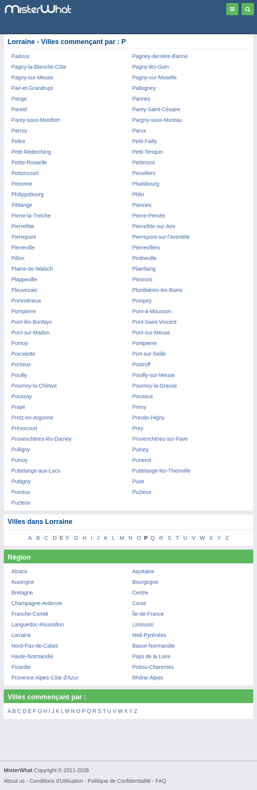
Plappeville (24, 279)
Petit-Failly (144, 141)
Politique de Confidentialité (119, 781)
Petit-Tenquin (148, 152)
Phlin (138, 194)
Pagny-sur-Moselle (154, 77)
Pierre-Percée (148, 216)
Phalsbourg (145, 184)
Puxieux (20, 492)
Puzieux (141, 492)
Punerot (141, 460)
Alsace (19, 571)
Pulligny (20, 449)
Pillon (17, 258)
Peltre (18, 141)
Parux (139, 131)
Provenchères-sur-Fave (160, 439)
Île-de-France (148, 614)
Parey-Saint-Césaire (156, 109)
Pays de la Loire (151, 656)
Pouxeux (142, 396)
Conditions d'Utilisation (56, 781)
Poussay (21, 396)
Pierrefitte (22, 226)
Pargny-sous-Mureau (157, 120)
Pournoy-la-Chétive (34, 386)
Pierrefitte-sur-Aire (154, 226)
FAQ (161, 781)
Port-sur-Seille (149, 354)
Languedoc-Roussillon (37, 624)
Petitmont (143, 162)
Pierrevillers (146, 247)
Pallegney (144, 88)
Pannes (141, 99)
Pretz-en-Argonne (32, 418)
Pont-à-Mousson (152, 311)
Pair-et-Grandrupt (32, 88)
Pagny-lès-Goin (150, 67)
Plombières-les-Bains (157, 290)
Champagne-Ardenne (36, 603)
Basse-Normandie (153, 646)
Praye (18, 407)
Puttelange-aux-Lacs (35, 471)
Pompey (142, 301)
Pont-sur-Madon (30, 333)
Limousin (143, 624)
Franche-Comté (29, 614)
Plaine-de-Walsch (32, 269)
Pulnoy (19, 460)
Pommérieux (26, 301)
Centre (140, 593)
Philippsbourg (27, 194)
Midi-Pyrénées (149, 635)
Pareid (19, 109)
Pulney (140, 449)
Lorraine (21, 635)
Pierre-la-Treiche (31, 216)
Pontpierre (144, 343)
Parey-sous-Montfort (35, 120)
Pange (19, 99)
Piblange (21, 205)
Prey (137, 428)
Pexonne (21, 184)
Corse (139, 603)
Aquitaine (143, 571)
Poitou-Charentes (153, 667)
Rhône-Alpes (147, 678)
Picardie (21, 667)
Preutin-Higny (148, 418)
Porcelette (23, 354)
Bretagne (22, 593)
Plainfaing (144, 269)
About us (14, 781)
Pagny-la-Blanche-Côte (38, 67)
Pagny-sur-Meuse (32, 77)
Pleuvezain (24, 290)
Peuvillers (144, 173)
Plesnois (142, 279)
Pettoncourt (25, 173)
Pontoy (19, 343)
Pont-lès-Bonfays (31, 322)
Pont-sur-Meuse (151, 333)
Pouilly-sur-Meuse (153, 375)
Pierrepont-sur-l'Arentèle (161, 237)
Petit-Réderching (31, 152)
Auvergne (22, 582)
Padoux (20, 56)
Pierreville (23, 247)
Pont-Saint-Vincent (154, 322)
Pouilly (19, 375)
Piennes (142, 205)
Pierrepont (23, 237)
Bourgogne (145, 582)
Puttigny (21, 481)
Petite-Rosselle (29, 162)
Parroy (19, 131)
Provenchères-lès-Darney (41, 439)
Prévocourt (24, 428)
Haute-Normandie (32, 656)
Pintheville (144, 258)
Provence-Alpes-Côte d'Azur (44, 678)
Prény (139, 407)
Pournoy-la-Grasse (154, 386)
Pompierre (23, 311)
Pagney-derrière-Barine (160, 56)
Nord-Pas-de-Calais (34, 646)
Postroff (141, 364)
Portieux (21, 364)
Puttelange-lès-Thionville (161, 471)
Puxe (138, 481)
